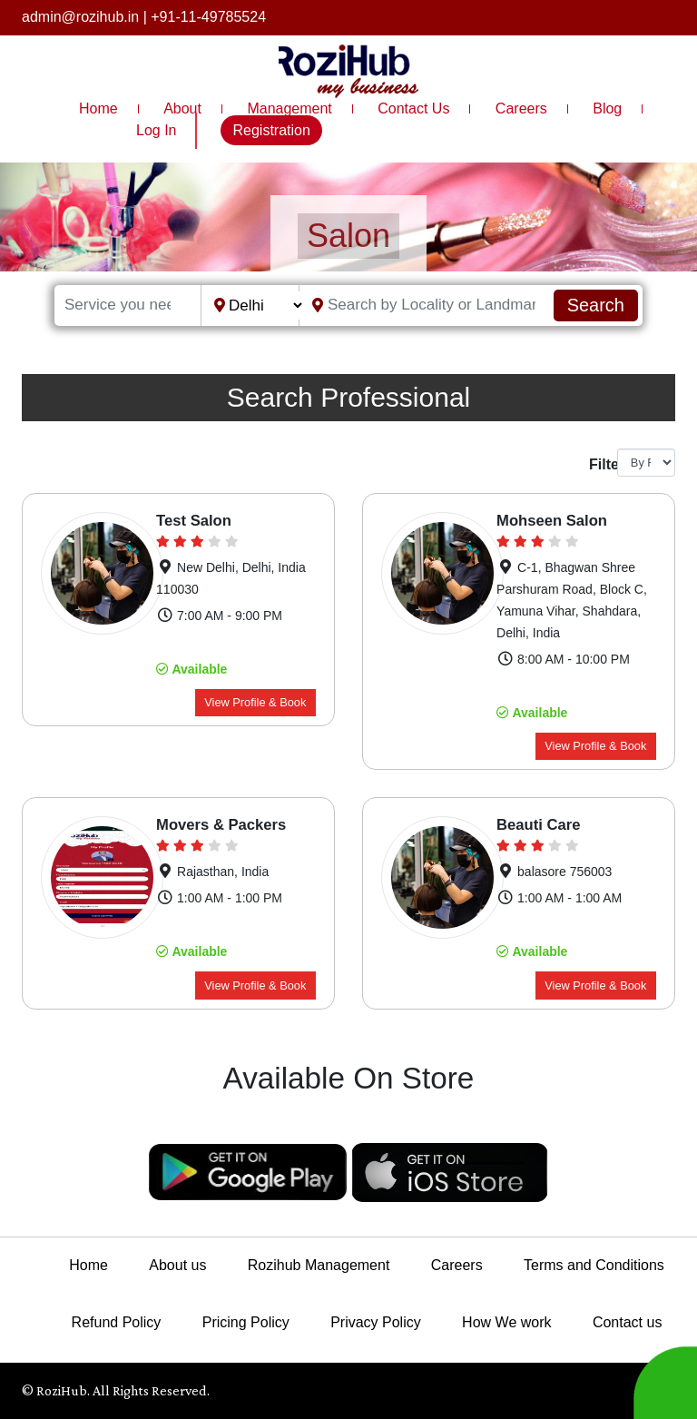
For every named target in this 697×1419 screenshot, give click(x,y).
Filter (596, 464)
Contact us (627, 1322)
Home (98, 108)
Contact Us (413, 108)
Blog (607, 108)
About (182, 108)
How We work (506, 1322)
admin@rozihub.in (80, 17)
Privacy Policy (375, 1322)
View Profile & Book (255, 702)
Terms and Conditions (594, 1265)
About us (177, 1265)
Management (289, 108)
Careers (521, 108)
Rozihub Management (319, 1265)
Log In (156, 130)
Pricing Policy (246, 1322)
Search (595, 305)
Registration (270, 130)
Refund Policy (117, 1322)
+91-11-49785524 (208, 17)
